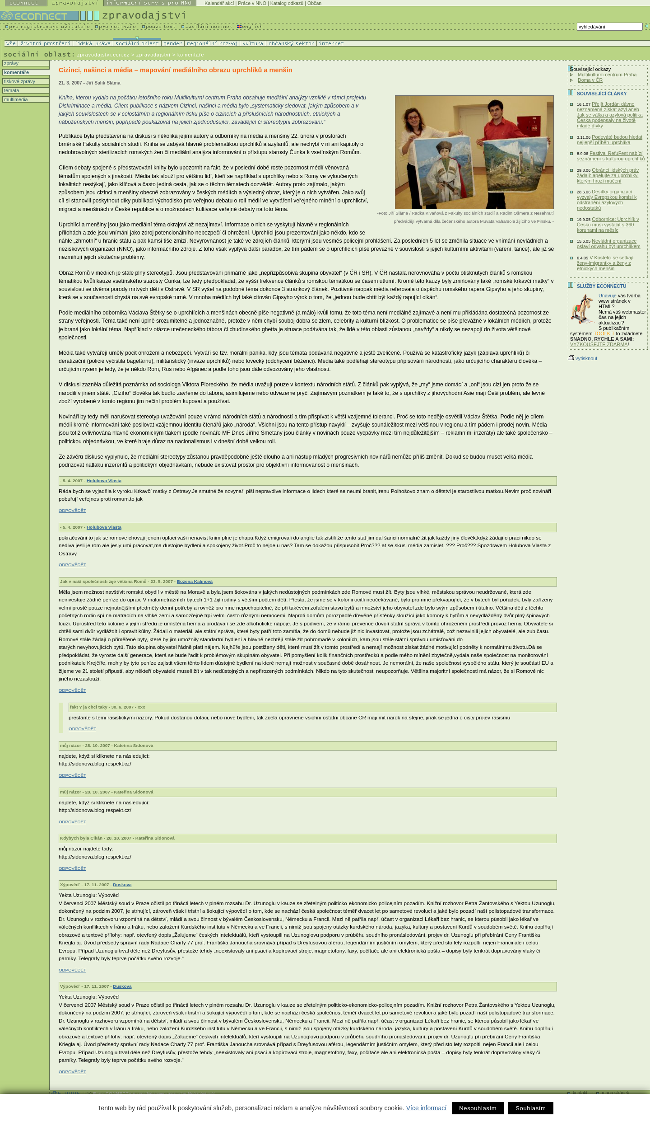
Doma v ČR (590, 80)
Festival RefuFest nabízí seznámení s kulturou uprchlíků (611, 155)
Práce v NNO (252, 3)
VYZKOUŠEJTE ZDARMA (599, 344)
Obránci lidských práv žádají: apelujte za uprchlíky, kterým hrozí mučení (608, 175)
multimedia (15, 99)
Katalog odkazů (286, 3)
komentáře (16, 72)
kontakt (580, 1092)
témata (11, 90)
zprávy (11, 63)
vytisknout (582, 358)
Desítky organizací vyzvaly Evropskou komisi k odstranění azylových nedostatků (606, 200)
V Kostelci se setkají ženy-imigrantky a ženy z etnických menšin (605, 263)
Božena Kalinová (195, 581)
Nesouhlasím (478, 1108)
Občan (314, 3)
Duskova (122, 884)
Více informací (426, 1108)
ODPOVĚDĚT (72, 510)
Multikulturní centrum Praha (607, 74)
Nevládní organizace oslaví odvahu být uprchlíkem (609, 243)
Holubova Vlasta (104, 480)
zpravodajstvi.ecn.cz (103, 54)
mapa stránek (615, 1092)
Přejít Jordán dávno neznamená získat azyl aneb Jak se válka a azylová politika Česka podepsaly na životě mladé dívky (610, 114)
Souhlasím (530, 1108)
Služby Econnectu (601, 286)
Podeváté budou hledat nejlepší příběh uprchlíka (609, 139)
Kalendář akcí (219, 3)
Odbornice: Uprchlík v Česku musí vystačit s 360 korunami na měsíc (608, 224)
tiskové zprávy (19, 81)
